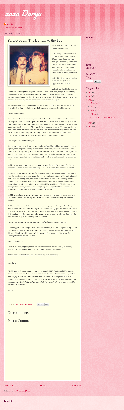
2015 (90, 100)
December (94, 103)
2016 (90, 96)
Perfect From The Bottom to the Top (102, 117)
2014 (90, 123)
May (92, 110)
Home (43, 385)
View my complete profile (13, 27)
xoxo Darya (22, 13)
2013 (90, 127)
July (92, 107)
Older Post (76, 385)
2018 (90, 92)
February (94, 114)
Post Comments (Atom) (22, 391)
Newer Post (10, 385)
